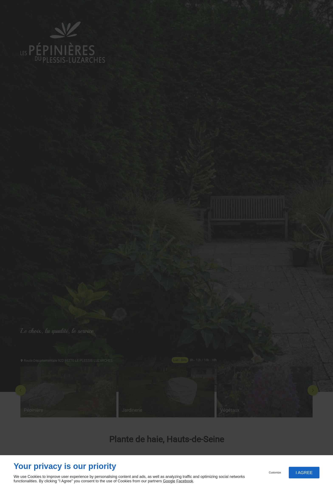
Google (169, 481)
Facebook (184, 481)
